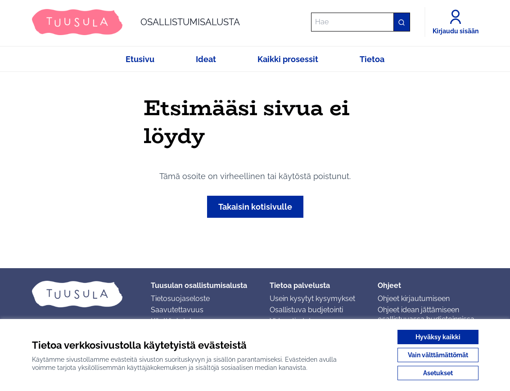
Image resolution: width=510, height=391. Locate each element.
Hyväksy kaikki (437, 337)
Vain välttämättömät (438, 355)
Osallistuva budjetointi (306, 310)
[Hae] (360, 22)
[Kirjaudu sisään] (455, 22)
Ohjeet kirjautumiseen (414, 298)
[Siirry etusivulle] (136, 22)
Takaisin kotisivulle (255, 206)
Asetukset (438, 373)
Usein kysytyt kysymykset (312, 298)
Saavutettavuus (177, 310)
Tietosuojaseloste (180, 298)
